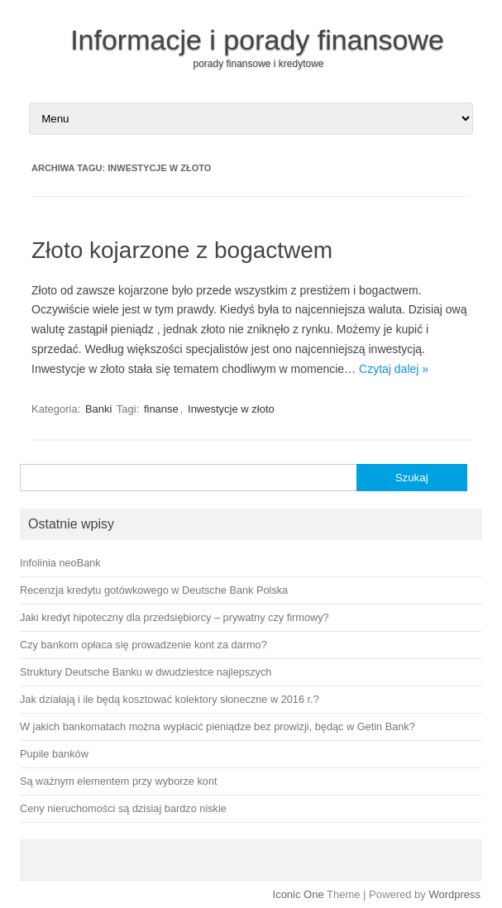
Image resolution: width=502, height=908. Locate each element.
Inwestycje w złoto (231, 409)
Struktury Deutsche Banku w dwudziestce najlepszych (145, 672)
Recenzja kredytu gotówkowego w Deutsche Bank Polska (154, 590)
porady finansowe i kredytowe (258, 63)
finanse (161, 409)
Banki (98, 409)
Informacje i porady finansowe (257, 39)
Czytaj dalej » (393, 368)
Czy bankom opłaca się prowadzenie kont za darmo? (143, 644)
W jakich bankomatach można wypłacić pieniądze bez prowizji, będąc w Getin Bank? (217, 726)
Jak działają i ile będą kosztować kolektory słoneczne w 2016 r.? (169, 699)
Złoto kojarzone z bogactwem (181, 250)
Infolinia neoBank (60, 563)
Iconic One (298, 894)
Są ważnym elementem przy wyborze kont (119, 781)
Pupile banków (54, 754)
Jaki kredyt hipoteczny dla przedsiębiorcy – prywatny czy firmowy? (174, 617)
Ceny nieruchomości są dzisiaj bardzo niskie (123, 808)
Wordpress (454, 894)
